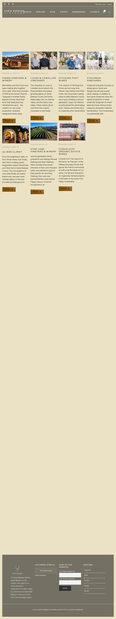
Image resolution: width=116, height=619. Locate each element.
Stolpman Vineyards (94, 79)
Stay (87, 580)
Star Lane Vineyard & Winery (43, 150)
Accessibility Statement (58, 611)
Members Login (100, 4)
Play (87, 591)
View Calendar (40, 575)
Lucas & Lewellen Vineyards (43, 79)
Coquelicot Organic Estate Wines (69, 151)
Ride (87, 586)
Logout (109, 4)
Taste (88, 570)
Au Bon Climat (12, 152)
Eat (86, 575)
